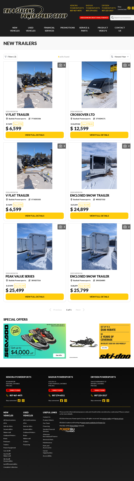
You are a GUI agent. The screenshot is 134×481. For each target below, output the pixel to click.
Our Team (46, 423)
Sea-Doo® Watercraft (7, 455)
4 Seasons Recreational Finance (50, 435)
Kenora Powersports (77, 6)
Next (80, 309)
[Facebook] (129, 8)
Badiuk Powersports (93, 6)
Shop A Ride (74, 426)
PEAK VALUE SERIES (20, 276)
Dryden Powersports (109, 6)
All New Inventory (9, 420)
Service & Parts (48, 439)
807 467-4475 (75, 10)
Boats (5, 438)
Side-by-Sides (8, 426)
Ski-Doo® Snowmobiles (8, 460)
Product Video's (48, 420)
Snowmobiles (8, 429)
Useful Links (50, 412)
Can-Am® (6, 451)
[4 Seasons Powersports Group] (35, 12)
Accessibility (47, 456)
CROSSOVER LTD (82, 114)
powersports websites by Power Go (93, 423)
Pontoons (6, 442)
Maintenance (47, 443)
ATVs (5, 423)
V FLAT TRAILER (17, 114)
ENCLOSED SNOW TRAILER (89, 195)
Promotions (67, 27)
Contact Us (46, 417)
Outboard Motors (9, 435)
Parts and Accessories (47, 447)
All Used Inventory (29, 420)
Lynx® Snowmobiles (10, 464)
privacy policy (106, 418)
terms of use (119, 418)
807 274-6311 (91, 10)
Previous (55, 309)
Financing (26, 445)
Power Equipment (9, 448)
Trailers (6, 445)
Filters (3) (10, 56)
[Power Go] (82, 430)
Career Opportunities (48, 452)
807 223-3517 (107, 10)
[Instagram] (23, 400)
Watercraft (7, 432)
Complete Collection (10, 467)
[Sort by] (120, 56)
